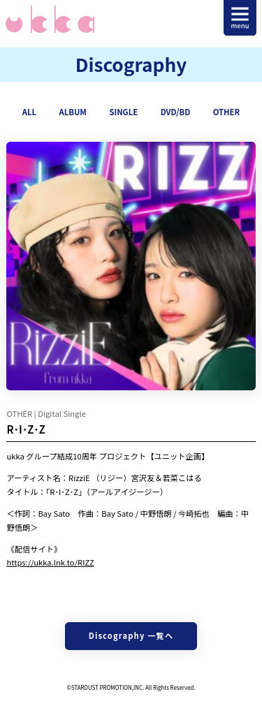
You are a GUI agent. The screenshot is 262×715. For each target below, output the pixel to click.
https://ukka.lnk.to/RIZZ (50, 562)
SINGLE (123, 111)
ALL (29, 111)
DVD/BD (176, 111)
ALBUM (73, 111)
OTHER (226, 111)
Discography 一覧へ (131, 635)
